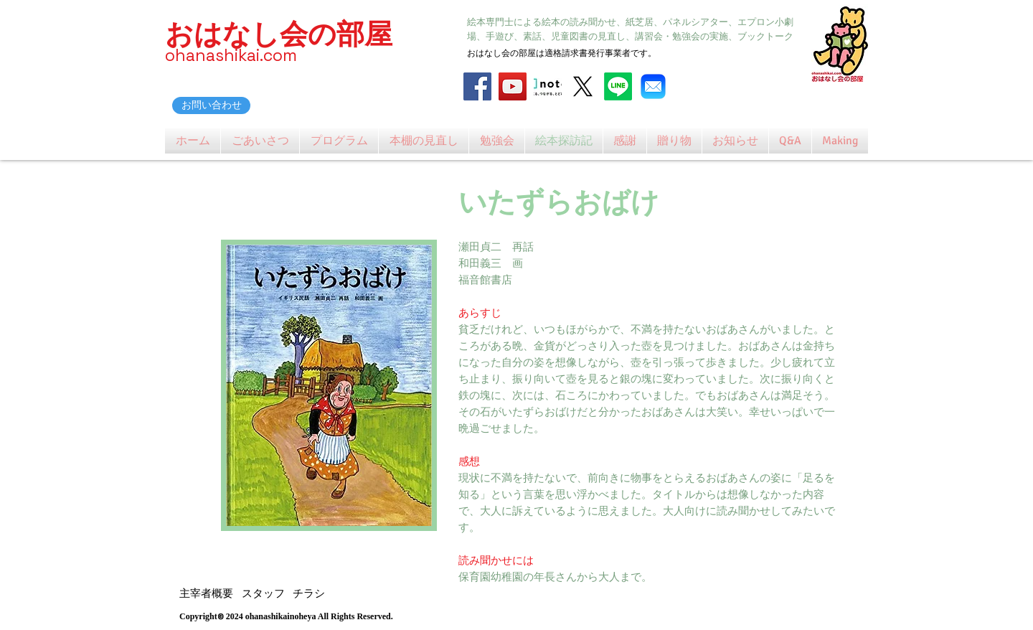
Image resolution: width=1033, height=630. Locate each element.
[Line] (618, 86)
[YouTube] (513, 86)
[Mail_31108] (653, 86)
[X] (583, 86)
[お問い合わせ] (211, 105)
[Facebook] (477, 86)
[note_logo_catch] (548, 86)
